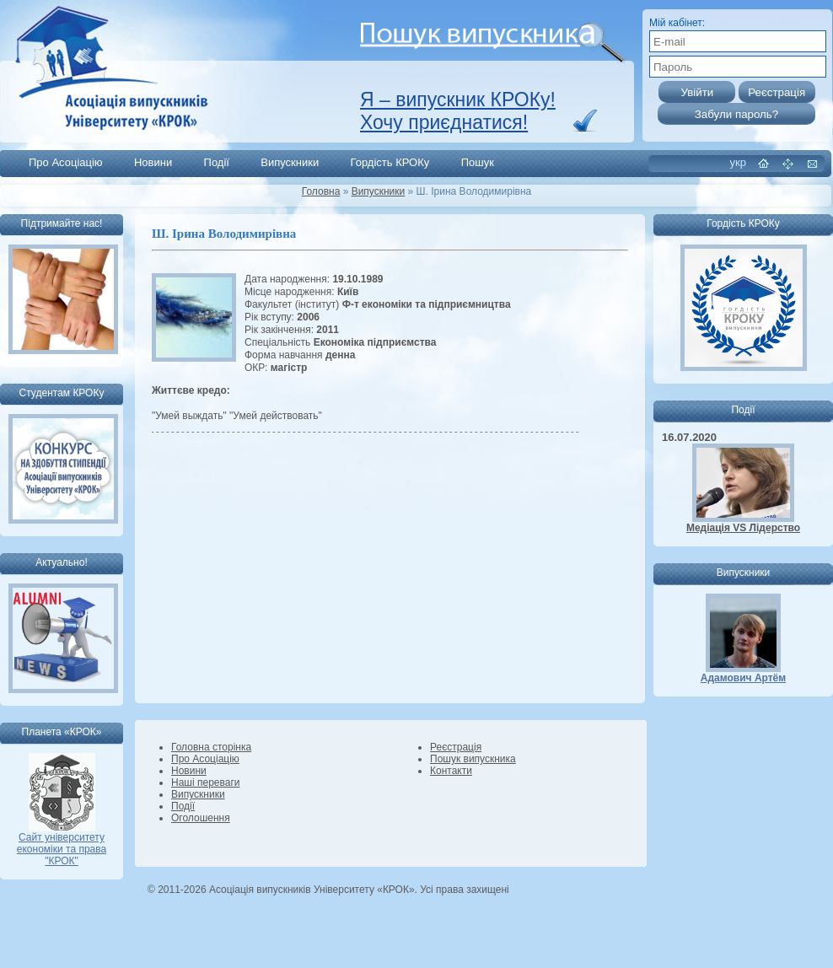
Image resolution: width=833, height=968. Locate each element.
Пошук (477, 162)
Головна (321, 191)
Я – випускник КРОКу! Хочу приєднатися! (458, 111)
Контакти (451, 771)
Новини (153, 162)
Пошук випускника (473, 759)
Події (216, 162)
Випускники (290, 162)
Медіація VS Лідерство (743, 528)
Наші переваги (205, 782)
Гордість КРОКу (390, 162)
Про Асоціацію (66, 162)
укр (738, 162)
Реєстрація (455, 747)
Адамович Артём (743, 678)
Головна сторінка (211, 747)
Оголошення (200, 818)
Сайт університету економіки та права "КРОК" (61, 844)
